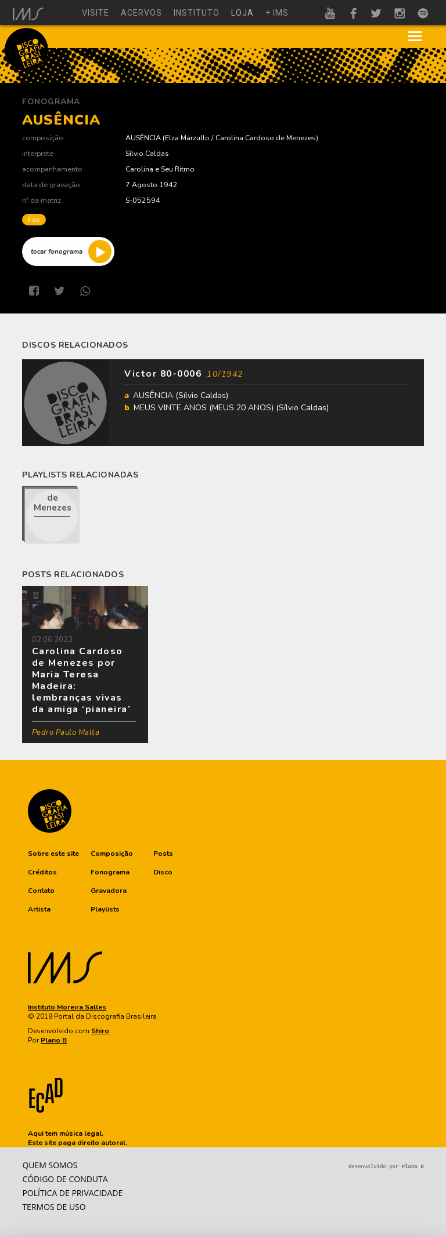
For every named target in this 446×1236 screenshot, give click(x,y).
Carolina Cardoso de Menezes (265, 138)
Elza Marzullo (187, 138)
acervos (141, 12)
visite (95, 12)
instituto (197, 12)
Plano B (54, 1040)
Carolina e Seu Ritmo (160, 169)
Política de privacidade (72, 1192)
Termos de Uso (53, 1206)
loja (242, 12)
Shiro (100, 1031)
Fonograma (51, 101)
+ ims (277, 12)
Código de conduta (64, 1178)
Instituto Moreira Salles (67, 1007)
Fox (34, 219)
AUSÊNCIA (143, 138)
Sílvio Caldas (147, 153)
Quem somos (49, 1165)
